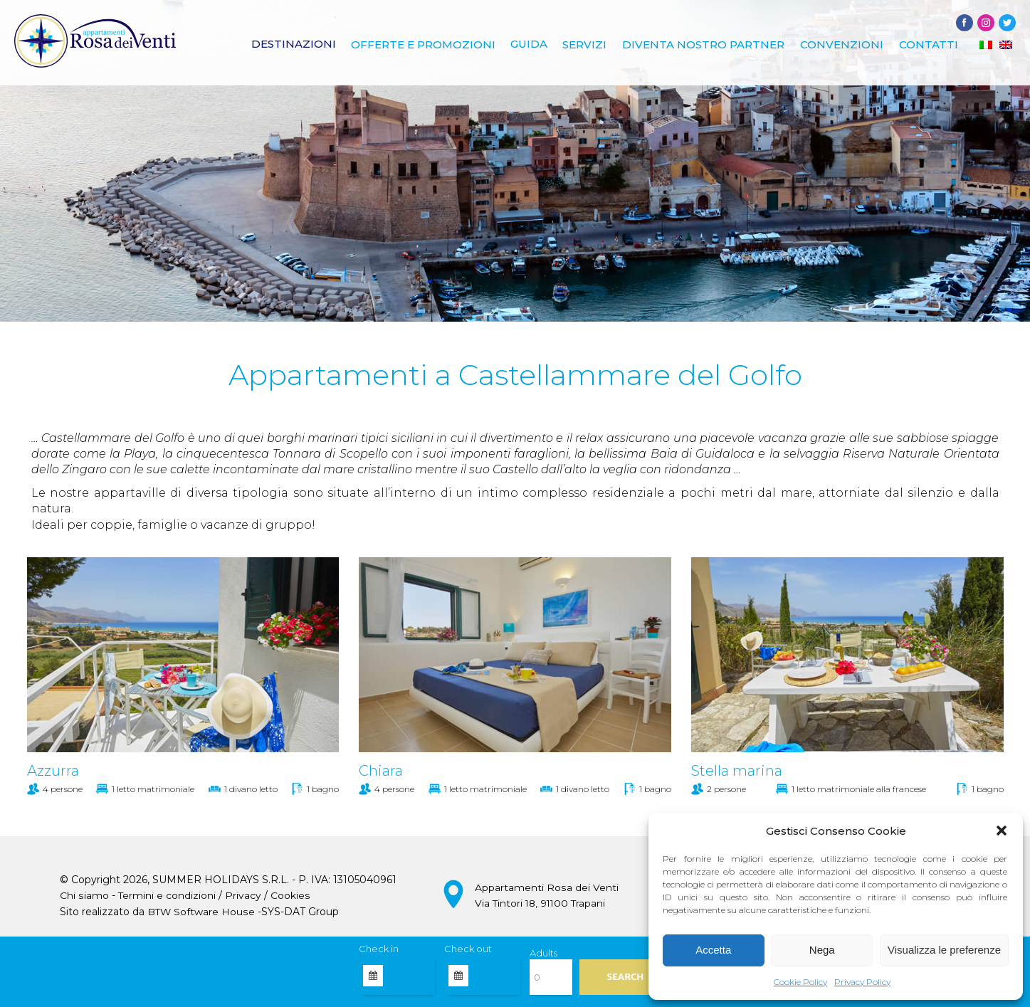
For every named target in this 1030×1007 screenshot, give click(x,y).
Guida (534, 45)
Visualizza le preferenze (944, 950)
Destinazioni (300, 45)
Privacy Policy (862, 981)
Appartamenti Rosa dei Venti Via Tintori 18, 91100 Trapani (546, 895)
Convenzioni (844, 45)
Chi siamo (84, 896)
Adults (543, 953)
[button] (1001, 830)
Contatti (929, 45)
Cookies (290, 896)
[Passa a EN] (1005, 45)
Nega (822, 950)
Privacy (243, 896)
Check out (468, 948)
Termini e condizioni (166, 896)
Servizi (589, 45)
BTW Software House (201, 911)
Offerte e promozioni (429, 45)
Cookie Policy (800, 981)
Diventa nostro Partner (707, 45)
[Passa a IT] (985, 45)
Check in (379, 948)
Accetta (713, 950)
